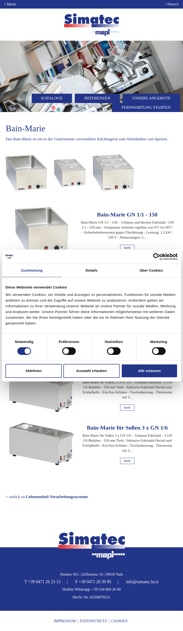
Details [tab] (91, 270)
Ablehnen (33, 371)
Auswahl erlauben (91, 371)
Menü (10, 4)
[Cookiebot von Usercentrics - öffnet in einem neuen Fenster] (157, 256)
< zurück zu (47, 496)
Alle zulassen (149, 371)
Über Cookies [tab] (151, 270)
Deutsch (171, 4)
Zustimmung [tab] (32, 270)
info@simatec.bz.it (142, 581)
